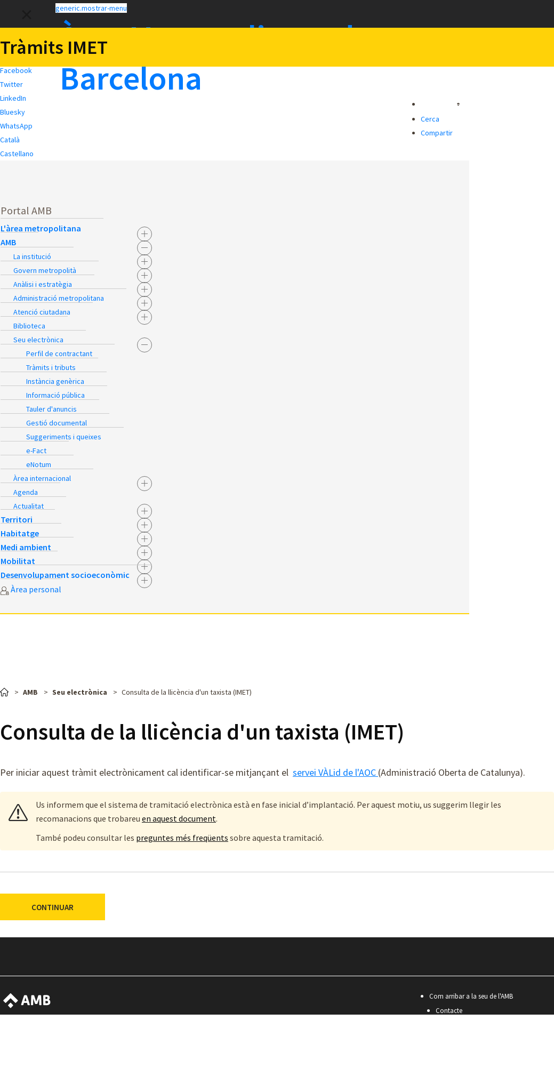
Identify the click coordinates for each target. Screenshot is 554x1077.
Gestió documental (56, 423)
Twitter (11, 84)
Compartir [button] (437, 133)
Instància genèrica (55, 381)
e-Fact (36, 450)
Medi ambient (26, 547)
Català (10, 139)
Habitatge (20, 533)
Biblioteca (29, 326)
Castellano (17, 153)
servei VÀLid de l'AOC (335, 772)
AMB (8, 242)
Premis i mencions (462, 1068)
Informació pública (55, 395)
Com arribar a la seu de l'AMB (471, 996)
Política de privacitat (465, 1053)
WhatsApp (16, 126)
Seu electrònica (38, 339)
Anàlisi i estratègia (42, 284)
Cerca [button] (430, 119)
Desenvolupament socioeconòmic (65, 574)
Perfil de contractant (59, 353)
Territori (17, 519)
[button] (277, 7)
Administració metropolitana (58, 298)
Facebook (16, 70)
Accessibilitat (454, 1025)
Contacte (449, 1010)
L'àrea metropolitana (41, 228)
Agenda (25, 492)
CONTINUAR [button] (52, 907)
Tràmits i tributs (51, 367)
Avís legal (449, 1039)
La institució (32, 256)
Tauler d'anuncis (51, 409)
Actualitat (28, 506)
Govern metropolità (44, 270)
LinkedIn (13, 98)
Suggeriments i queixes (63, 436)
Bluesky (12, 112)
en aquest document (179, 818)
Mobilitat (18, 561)
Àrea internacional (42, 478)
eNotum (38, 464)
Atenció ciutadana (41, 312)
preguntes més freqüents (182, 837)
